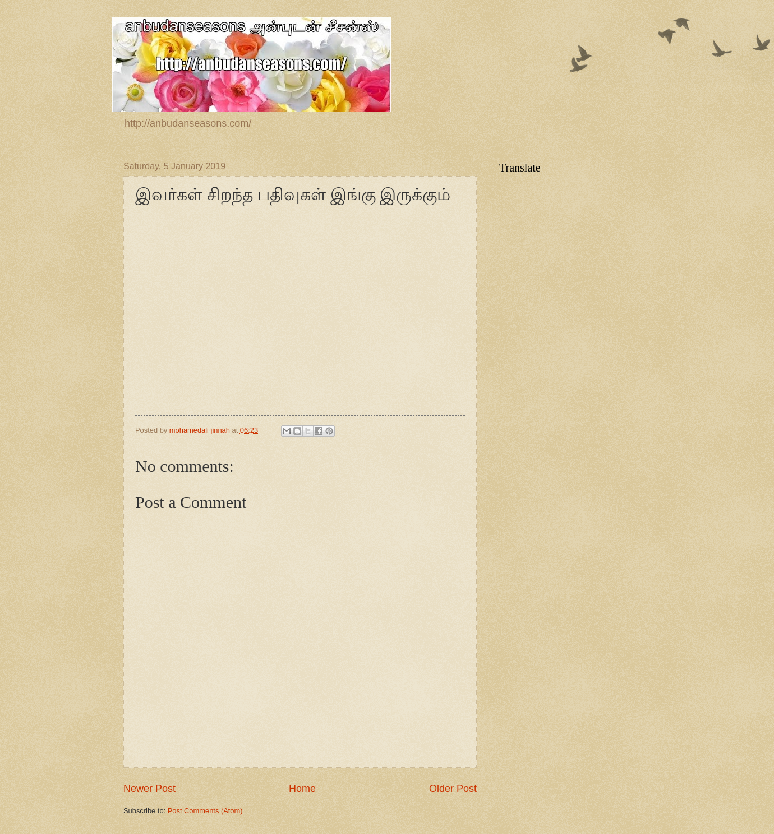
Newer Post (149, 788)
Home (302, 788)
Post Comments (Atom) (205, 811)
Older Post (453, 788)
